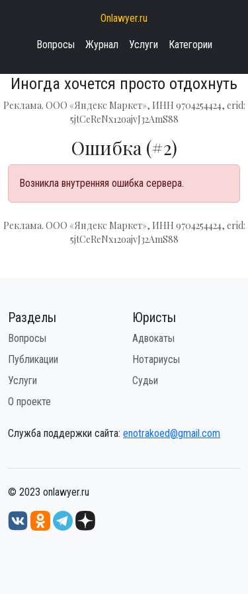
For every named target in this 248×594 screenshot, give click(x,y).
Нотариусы (156, 359)
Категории (190, 44)
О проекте (29, 401)
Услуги (143, 44)
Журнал (101, 44)
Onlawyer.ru (124, 18)
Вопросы (55, 44)
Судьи (145, 380)
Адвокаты (153, 338)
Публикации (33, 359)
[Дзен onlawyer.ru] (85, 519)
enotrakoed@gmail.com (171, 433)
